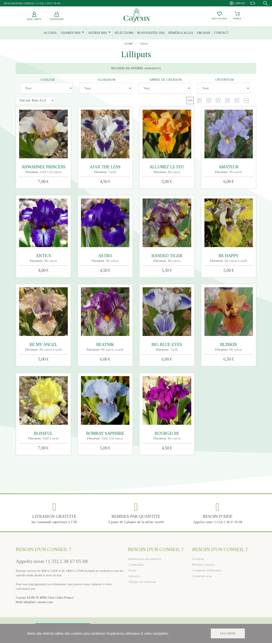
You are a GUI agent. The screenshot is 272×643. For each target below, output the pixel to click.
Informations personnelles (144, 559)
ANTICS (43, 255)
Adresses (134, 576)
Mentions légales (203, 564)
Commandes (136, 564)
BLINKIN (228, 344)
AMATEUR (228, 166)
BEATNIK (105, 344)
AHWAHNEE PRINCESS (43, 166)
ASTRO (105, 255)
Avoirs (132, 570)
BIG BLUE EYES (167, 344)
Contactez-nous (202, 576)
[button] (190, 100)
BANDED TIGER (167, 255)
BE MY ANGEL (43, 344)
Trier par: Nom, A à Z (32, 100)
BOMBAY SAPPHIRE (105, 433)
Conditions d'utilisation (206, 570)
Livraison (198, 559)
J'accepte (228, 633)
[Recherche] (265, 3)
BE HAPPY (229, 255)
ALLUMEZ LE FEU (166, 166)
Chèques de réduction (142, 582)
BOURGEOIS (167, 433)
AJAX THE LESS (105, 166)
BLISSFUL (43, 433)
